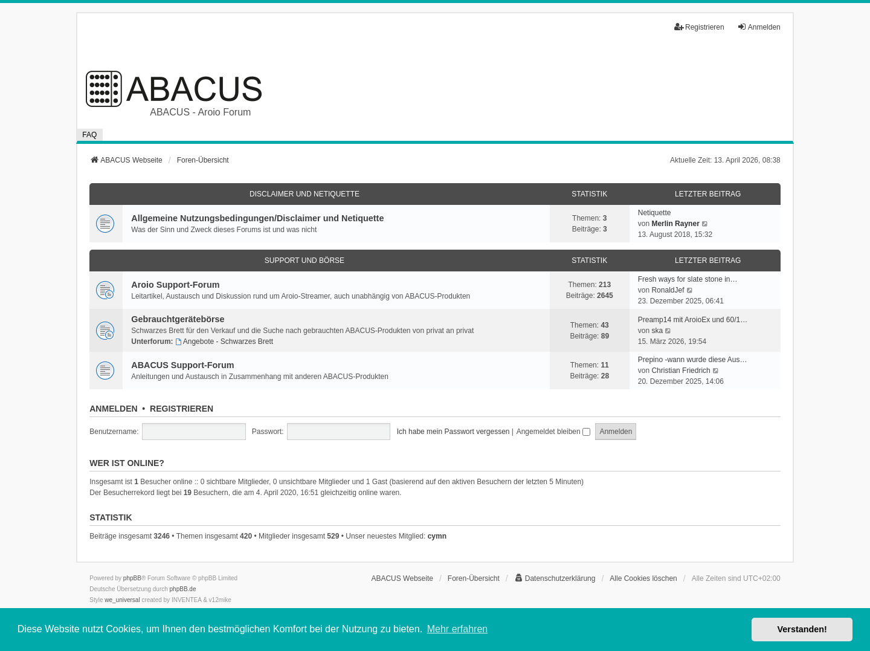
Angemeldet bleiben (553, 431)
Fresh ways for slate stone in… (688, 279)
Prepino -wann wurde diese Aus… (692, 359)
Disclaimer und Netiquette (304, 194)
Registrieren (181, 408)
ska (657, 330)
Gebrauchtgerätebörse (177, 319)
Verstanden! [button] (802, 629)
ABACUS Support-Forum (182, 365)
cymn (437, 536)
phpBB (132, 578)
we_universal (122, 600)
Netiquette (654, 213)
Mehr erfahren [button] (457, 629)
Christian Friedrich (680, 370)
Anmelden (113, 408)
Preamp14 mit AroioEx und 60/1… (692, 320)
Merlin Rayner (675, 223)
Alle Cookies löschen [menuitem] (643, 578)
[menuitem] (555, 578)
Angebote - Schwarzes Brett (224, 341)
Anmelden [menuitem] (759, 26)
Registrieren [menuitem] (699, 26)
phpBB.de (183, 589)
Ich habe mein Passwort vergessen (453, 431)
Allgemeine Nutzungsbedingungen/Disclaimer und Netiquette (257, 218)
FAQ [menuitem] (89, 135)
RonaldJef (667, 290)
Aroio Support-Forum (175, 285)
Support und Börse (304, 260)
